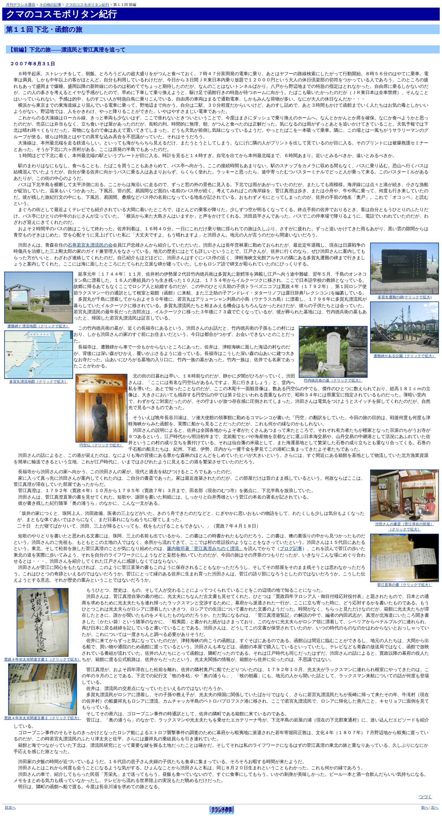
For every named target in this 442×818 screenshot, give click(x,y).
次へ (434, 808)
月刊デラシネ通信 (20, 5)
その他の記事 (50, 5)
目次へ (10, 808)
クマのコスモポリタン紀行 (87, 5)
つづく (425, 796)
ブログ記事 (291, 548)
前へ (424, 808)
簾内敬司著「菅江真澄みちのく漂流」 (205, 548)
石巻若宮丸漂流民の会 (90, 245)
